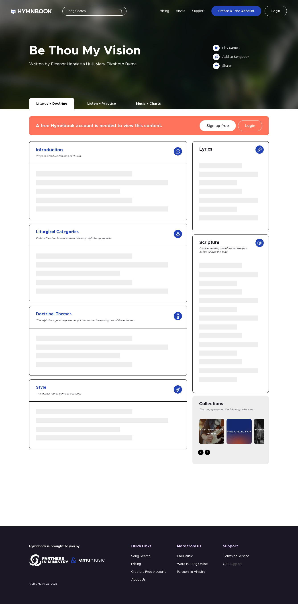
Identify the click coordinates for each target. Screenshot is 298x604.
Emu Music (185, 556)
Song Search (140, 556)
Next (207, 452)
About (181, 11)
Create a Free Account (236, 11)
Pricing (164, 11)
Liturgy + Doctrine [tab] (51, 103)
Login (275, 11)
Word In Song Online (192, 564)
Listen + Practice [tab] (101, 103)
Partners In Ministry (191, 571)
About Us (138, 579)
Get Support (232, 564)
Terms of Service (236, 556)
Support (198, 11)
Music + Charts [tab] (148, 103)
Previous (201, 452)
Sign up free (217, 126)
